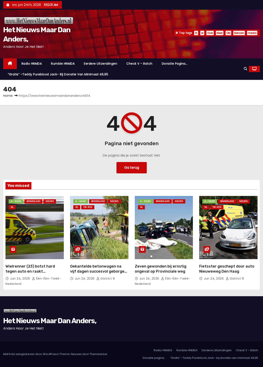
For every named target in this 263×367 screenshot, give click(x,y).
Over (210, 33)
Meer (220, 33)
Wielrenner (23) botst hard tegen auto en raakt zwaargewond (30, 271)
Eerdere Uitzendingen (100, 64)
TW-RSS (87, 207)
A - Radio (16, 201)
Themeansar (98, 354)
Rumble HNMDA (63, 64)
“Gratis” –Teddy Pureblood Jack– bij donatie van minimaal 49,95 (58, 74)
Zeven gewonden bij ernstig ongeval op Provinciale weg (160, 269)
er (202, 33)
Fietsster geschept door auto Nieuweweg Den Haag (226, 269)
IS (196, 33)
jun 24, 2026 (20, 278)
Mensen (239, 33)
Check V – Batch (139, 64)
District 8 (105, 278)
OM (228, 33)
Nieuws (49, 201)
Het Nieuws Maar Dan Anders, (49, 320)
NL (12, 207)
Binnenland (33, 201)
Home (8, 95)
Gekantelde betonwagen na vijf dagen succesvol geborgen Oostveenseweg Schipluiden (98, 271)
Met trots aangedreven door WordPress (31, 354)
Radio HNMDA (31, 64)
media (252, 33)
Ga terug (131, 167)
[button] (245, 68)
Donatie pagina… (175, 64)
